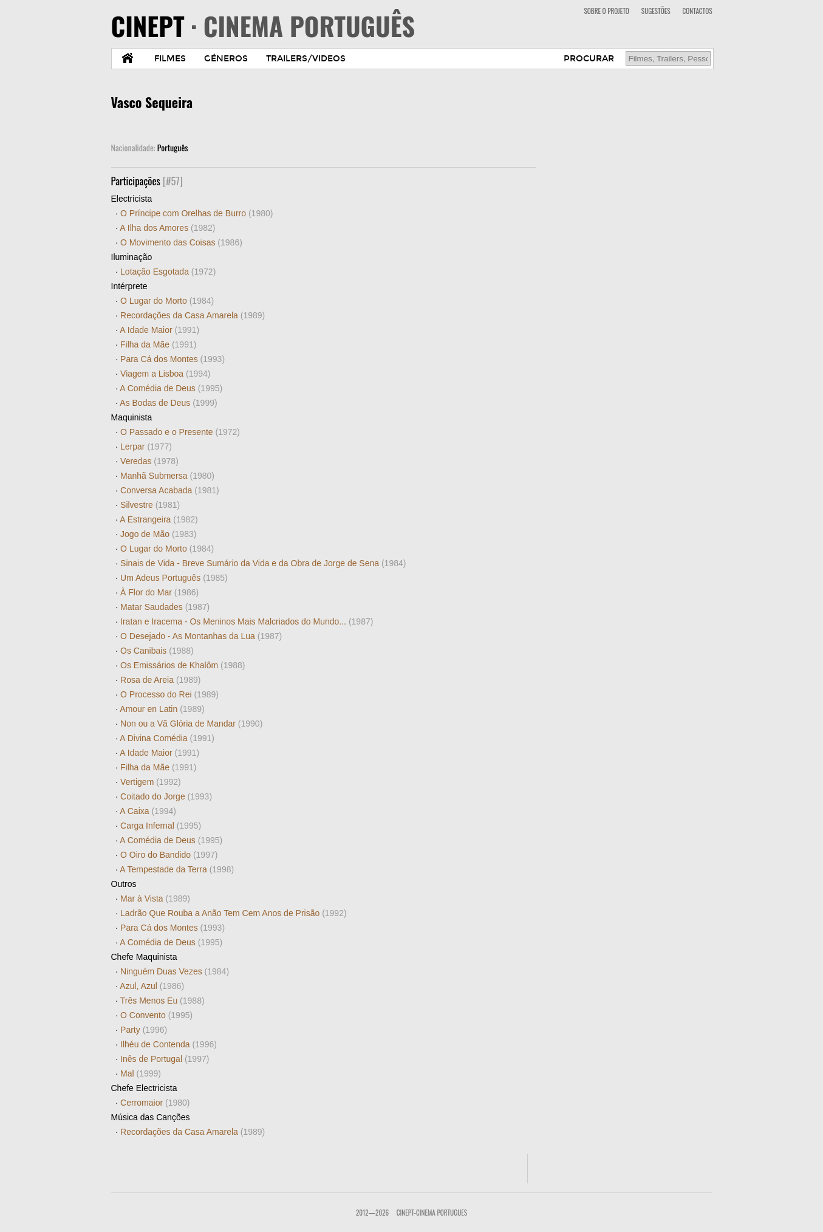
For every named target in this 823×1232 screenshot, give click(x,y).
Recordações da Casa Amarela (192, 315)
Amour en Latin (162, 709)
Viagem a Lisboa (165, 373)
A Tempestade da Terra (177, 869)
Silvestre (150, 505)
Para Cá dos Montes (172, 359)
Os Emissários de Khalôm (182, 665)
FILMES (170, 58)
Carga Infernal (160, 825)
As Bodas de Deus (168, 403)
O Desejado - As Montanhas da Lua (201, 636)
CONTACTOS (697, 11)
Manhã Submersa (167, 476)
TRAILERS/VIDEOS (306, 58)
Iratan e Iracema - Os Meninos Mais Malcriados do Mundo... (246, 621)
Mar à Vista (155, 898)
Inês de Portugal (164, 1059)
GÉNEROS (226, 58)
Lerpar (146, 446)
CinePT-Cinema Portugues (432, 1212)
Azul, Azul (152, 986)
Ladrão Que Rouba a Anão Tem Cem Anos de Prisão (233, 913)
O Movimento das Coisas (181, 242)
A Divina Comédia (167, 738)
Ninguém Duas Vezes (174, 971)
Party (143, 1030)
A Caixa (148, 811)
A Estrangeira (158, 519)
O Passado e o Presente (180, 432)
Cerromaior (155, 1102)
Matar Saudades (165, 607)
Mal (140, 1073)
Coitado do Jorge (166, 796)
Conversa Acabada (169, 490)
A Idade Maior (159, 330)
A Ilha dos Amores (167, 228)
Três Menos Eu (162, 1000)
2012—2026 (372, 1212)
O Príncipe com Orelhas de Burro (196, 213)
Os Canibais (157, 650)
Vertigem (150, 782)
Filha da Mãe (158, 344)
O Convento (156, 1015)
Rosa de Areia (160, 680)
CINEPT (263, 25)
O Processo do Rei (169, 694)
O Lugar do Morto (167, 301)
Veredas (149, 461)
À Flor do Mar (159, 592)
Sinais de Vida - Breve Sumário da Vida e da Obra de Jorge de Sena (263, 563)
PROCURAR (589, 58)
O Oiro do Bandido (168, 855)
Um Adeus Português (174, 578)
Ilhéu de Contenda (168, 1044)
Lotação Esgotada (168, 271)
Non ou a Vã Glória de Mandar (191, 723)
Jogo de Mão (158, 534)
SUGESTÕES (656, 11)
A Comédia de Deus (171, 388)
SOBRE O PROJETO (606, 11)
